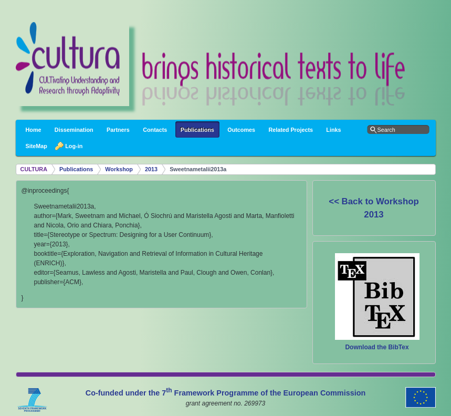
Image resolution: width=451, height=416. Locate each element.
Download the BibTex (376, 347)
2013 (151, 169)
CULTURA (33, 169)
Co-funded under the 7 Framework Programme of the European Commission (225, 393)
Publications (76, 169)
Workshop (119, 169)
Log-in (71, 146)
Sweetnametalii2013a (198, 169)
